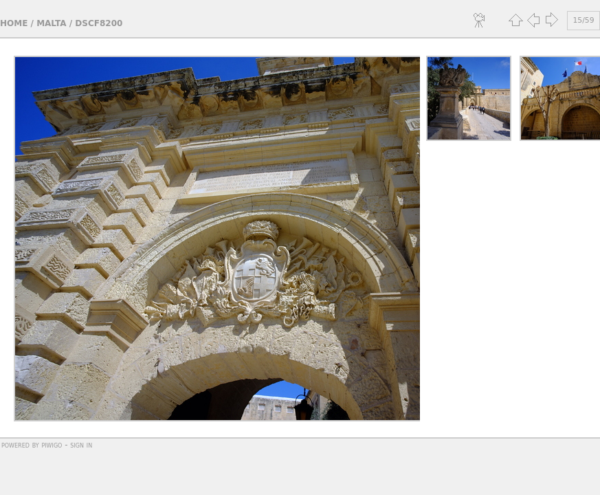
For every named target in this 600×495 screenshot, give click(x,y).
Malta (51, 23)
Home (13, 23)
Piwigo (51, 445)
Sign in (81, 445)
